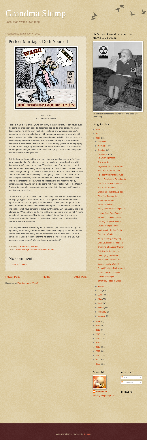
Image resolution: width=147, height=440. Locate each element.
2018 (98, 321)
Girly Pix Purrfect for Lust (108, 251)
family (18, 249)
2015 (98, 334)
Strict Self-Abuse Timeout (109, 170)
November (103, 146)
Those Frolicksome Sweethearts (112, 179)
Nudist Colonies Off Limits (109, 272)
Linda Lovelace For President (110, 243)
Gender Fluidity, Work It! (108, 264)
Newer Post (12, 276)
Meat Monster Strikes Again (110, 230)
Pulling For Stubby (106, 200)
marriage (25, 249)
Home (46, 276)
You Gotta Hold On (106, 204)
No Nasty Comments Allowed (110, 175)
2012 (98, 347)
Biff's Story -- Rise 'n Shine (109, 281)
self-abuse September (40, 249)
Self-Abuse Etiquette (106, 187)
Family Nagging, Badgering (109, 238)
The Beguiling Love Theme (109, 221)
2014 (98, 338)
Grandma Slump (35, 13)
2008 (98, 364)
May (100, 299)
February (102, 312)
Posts (124, 377)
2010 (98, 355)
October (102, 150)
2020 (98, 134)
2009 (98, 360)
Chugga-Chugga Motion (108, 226)
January (102, 316)
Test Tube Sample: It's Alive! (110, 183)
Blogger (87, 434)
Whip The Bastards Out (108, 196)
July (100, 290)
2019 (98, 138)
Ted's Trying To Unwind (108, 255)
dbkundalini (101, 391)
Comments (127, 382)
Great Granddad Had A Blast (110, 192)
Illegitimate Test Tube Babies (110, 166)
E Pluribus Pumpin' (106, 277)
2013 (98, 343)
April (100, 303)
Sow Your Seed (104, 162)
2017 (98, 325)
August (101, 286)
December (103, 141)
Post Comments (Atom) (27, 283)
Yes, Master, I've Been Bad (109, 260)
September (103, 154)
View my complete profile (104, 395)
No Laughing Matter (106, 158)
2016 (98, 330)
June (100, 295)
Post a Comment (19, 264)
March (101, 307)
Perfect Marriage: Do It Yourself (111, 268)
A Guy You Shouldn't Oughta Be (111, 209)
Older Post (80, 276)
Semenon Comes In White (109, 217)
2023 (98, 129)
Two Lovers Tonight (106, 234)
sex (52, 249)
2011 (98, 351)
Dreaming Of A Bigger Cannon (111, 247)
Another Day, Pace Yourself (110, 213)
